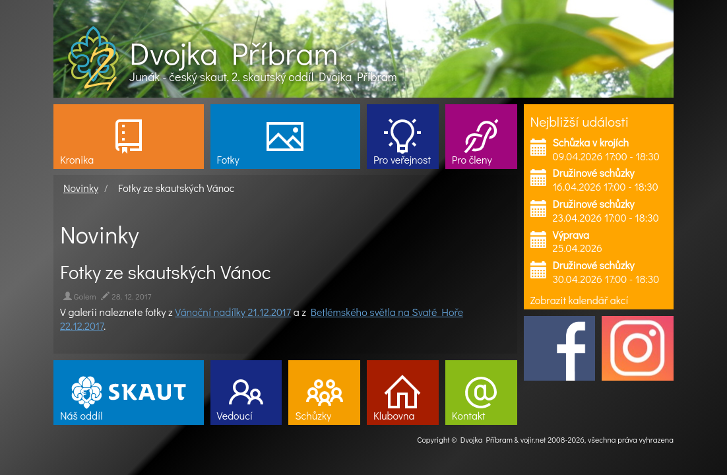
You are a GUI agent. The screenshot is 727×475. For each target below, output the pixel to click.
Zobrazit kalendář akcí (579, 300)
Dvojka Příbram (233, 52)
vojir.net (533, 439)
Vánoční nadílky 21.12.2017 (233, 312)
